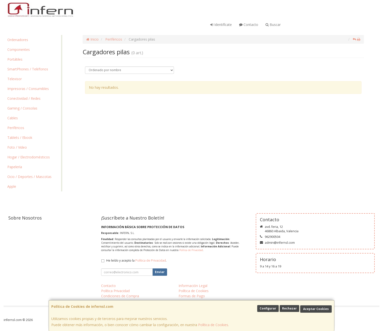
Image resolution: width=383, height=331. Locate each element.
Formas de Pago (192, 296)
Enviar (160, 272)
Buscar (273, 24)
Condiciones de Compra (120, 296)
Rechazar (289, 308)
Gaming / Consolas (22, 108)
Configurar (268, 308)
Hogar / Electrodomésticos (28, 157)
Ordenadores (17, 39)
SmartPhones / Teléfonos (27, 69)
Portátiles (14, 59)
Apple (11, 186)
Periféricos (15, 127)
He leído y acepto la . (136, 260)
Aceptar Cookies (316, 309)
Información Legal (193, 285)
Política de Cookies (213, 324)
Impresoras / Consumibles (28, 88)
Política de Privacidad (191, 250)
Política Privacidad (115, 290)
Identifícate (221, 24)
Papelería (14, 167)
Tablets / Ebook (19, 137)
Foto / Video (17, 147)
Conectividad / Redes (24, 98)
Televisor (14, 79)
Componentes (18, 49)
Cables (12, 118)
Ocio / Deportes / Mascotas (29, 176)
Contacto (248, 24)
